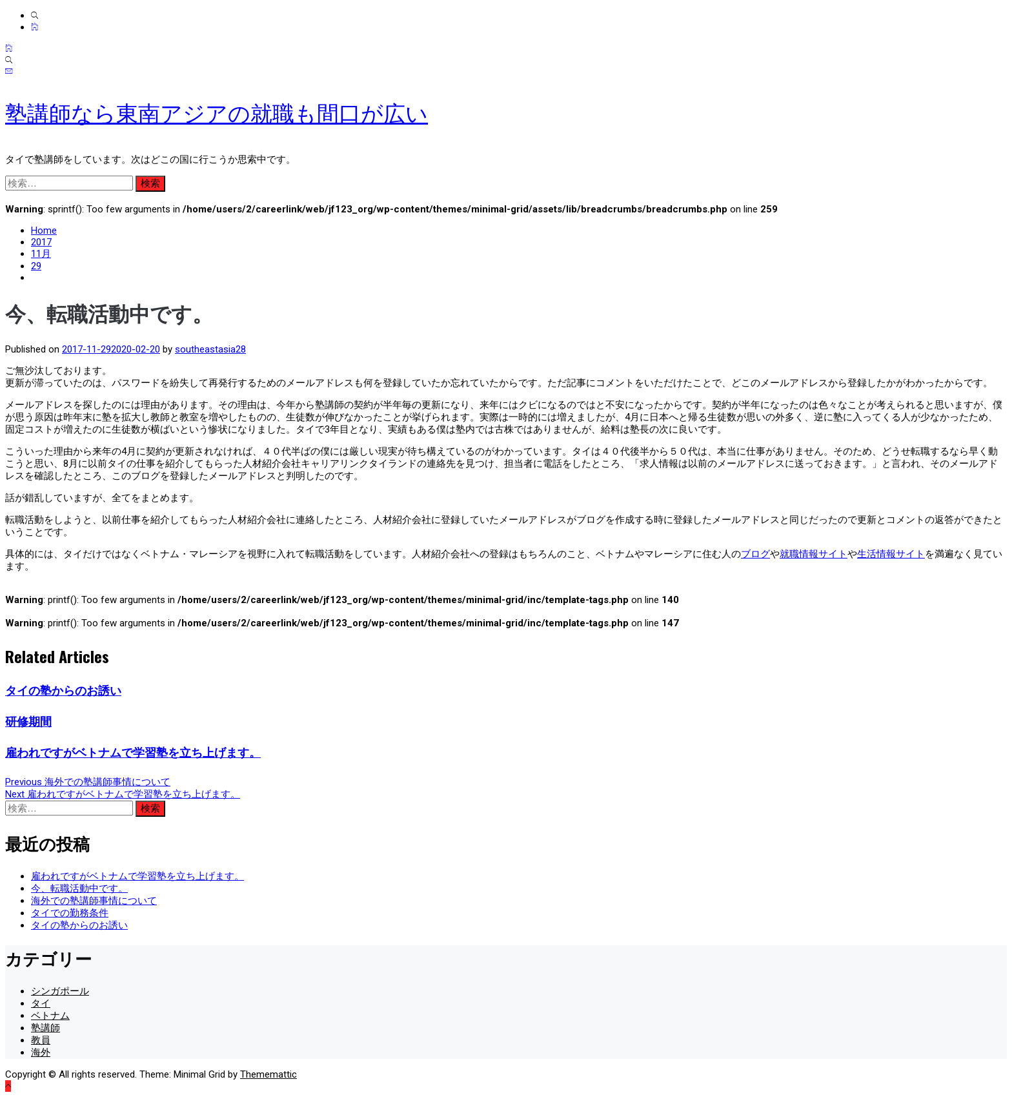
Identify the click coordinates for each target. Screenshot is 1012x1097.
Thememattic (268, 1074)
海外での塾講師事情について (94, 901)
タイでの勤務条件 (69, 913)
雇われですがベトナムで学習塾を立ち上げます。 (133, 752)
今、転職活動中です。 (79, 888)
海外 (40, 1052)
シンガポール (60, 991)
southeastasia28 (210, 349)
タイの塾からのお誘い (63, 690)
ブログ (755, 554)
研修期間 (28, 721)
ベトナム (50, 1015)
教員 (40, 1040)
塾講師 (45, 1028)
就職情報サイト (813, 554)
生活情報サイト (891, 554)
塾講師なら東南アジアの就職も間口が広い (216, 114)
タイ (40, 1003)
